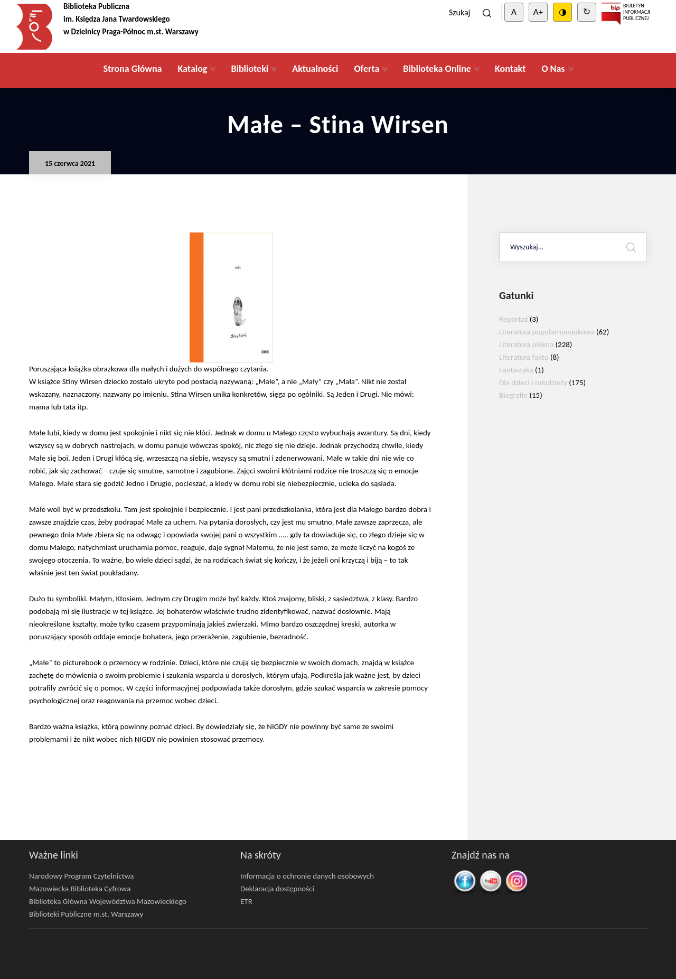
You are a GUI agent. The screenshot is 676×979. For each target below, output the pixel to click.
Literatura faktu (524, 357)
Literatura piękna (526, 344)
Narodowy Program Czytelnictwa (81, 876)
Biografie (513, 395)
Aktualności (315, 68)
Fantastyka (516, 370)
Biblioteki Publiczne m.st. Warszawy (86, 914)
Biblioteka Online (437, 68)
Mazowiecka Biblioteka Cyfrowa (79, 888)
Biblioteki (249, 68)
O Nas (553, 68)
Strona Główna (132, 68)
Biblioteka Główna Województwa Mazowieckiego (107, 901)
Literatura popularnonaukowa (547, 332)
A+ (538, 11)
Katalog (192, 68)
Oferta (366, 68)
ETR (246, 901)
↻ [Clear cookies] (586, 11)
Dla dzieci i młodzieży (533, 382)
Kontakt (510, 68)
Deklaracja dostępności (277, 888)
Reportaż (513, 319)
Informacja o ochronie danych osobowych (307, 876)
